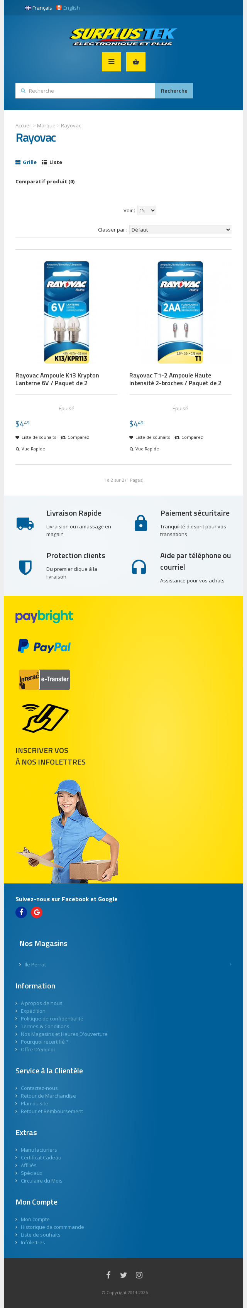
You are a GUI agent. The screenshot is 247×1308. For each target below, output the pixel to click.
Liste (52, 162)
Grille (26, 162)
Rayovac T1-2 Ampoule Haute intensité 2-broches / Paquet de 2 (175, 379)
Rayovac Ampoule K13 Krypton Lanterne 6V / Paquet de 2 (57, 379)
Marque (46, 125)
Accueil (23, 125)
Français (38, 7)
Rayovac (71, 125)
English (68, 7)
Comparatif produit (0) (44, 181)
